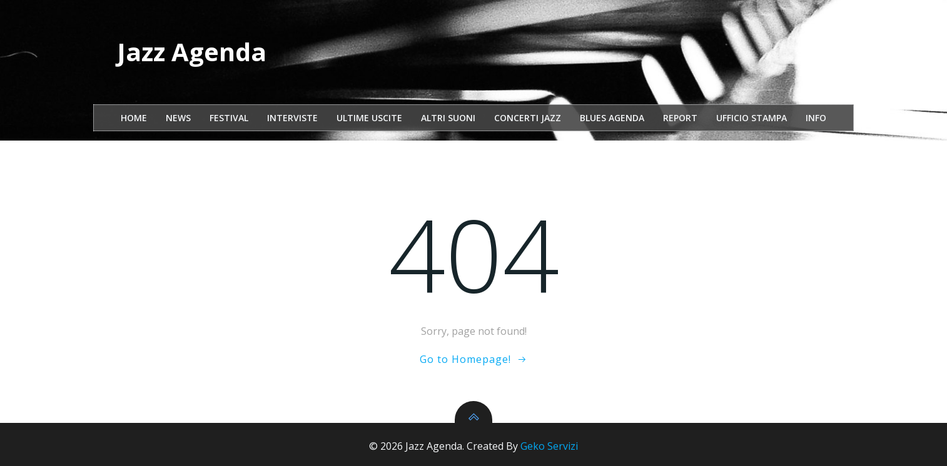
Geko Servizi (549, 446)
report (680, 118)
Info (816, 118)
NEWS (178, 118)
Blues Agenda (612, 118)
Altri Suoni (448, 118)
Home (134, 118)
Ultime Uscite (369, 118)
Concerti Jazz (527, 118)
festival (229, 118)
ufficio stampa (751, 118)
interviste (292, 118)
